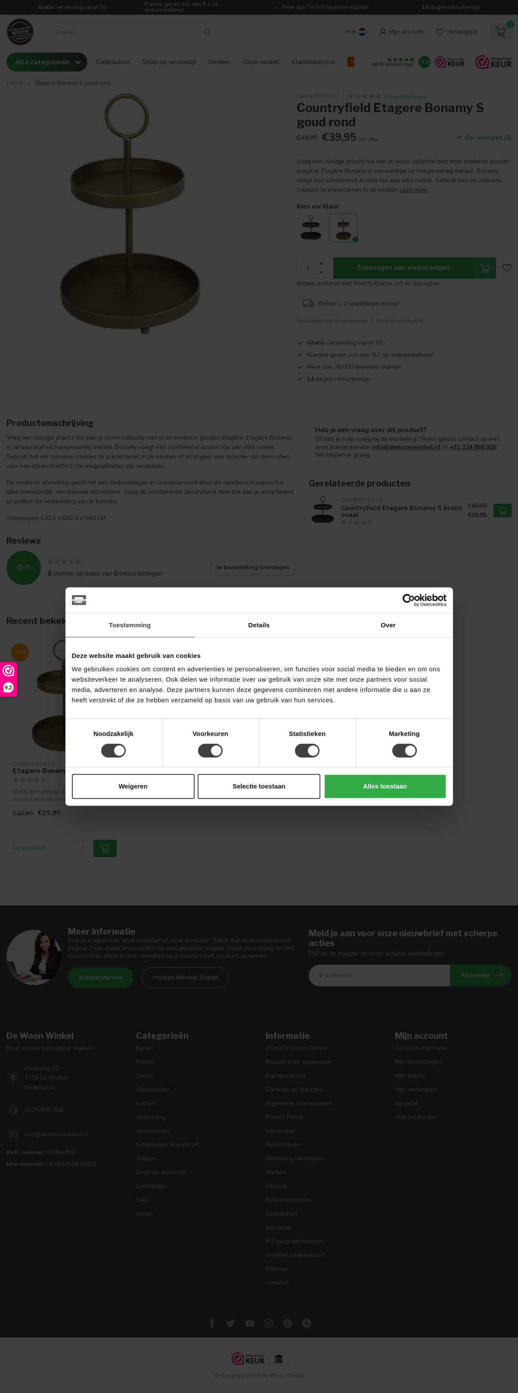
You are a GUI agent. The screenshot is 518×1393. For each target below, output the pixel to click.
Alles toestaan (385, 786)
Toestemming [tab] (130, 625)
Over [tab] (388, 625)
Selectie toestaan (259, 786)
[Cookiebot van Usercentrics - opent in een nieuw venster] (409, 600)
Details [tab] (259, 625)
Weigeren (132, 786)
